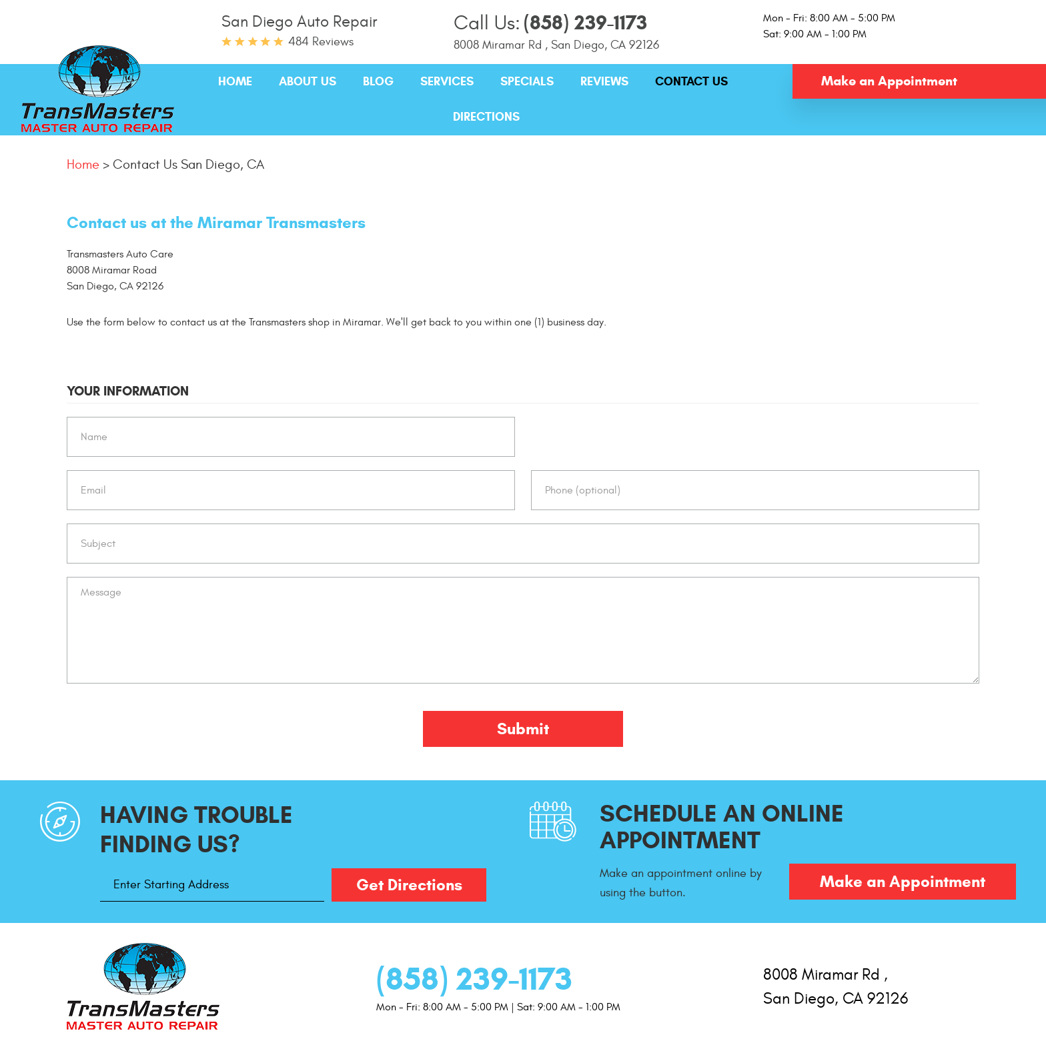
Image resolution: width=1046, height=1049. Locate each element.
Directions (486, 116)
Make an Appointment (889, 81)
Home (235, 81)
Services (447, 81)
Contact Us (691, 81)
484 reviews (321, 42)
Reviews (604, 81)
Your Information (128, 391)
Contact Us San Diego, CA (188, 164)
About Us (307, 81)
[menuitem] (235, 82)
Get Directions (409, 885)
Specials (527, 81)
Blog (378, 81)
